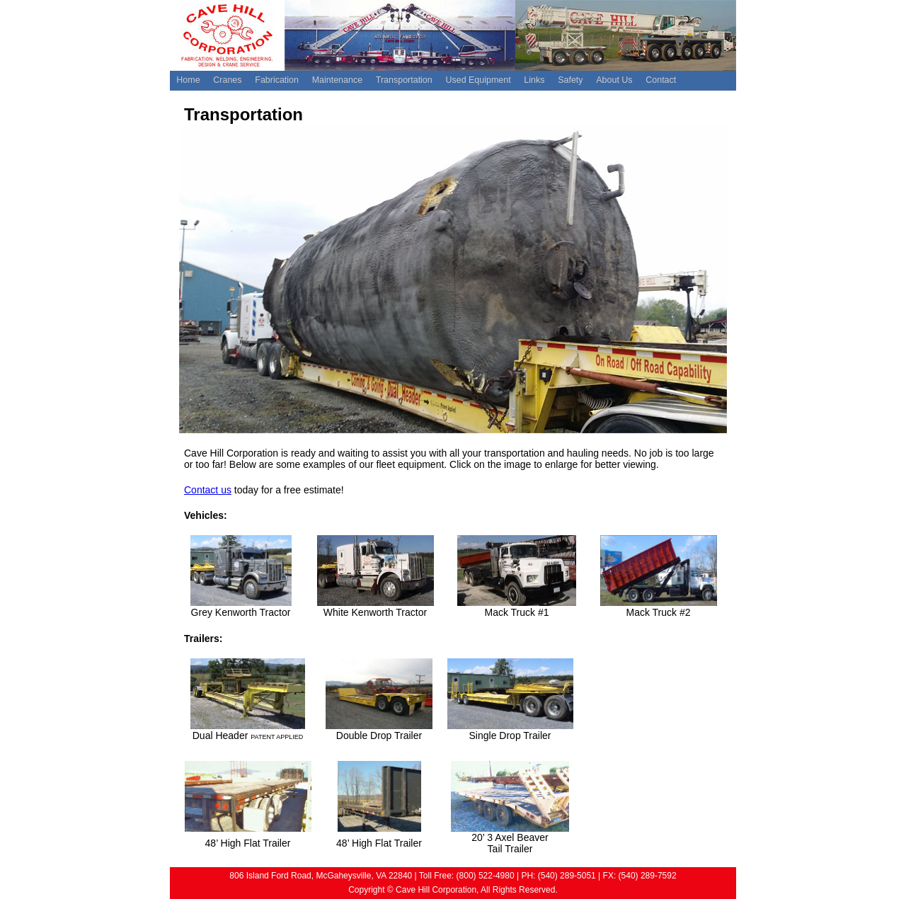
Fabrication (277, 80)
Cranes (227, 80)
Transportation (404, 80)
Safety (570, 80)
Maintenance (337, 80)
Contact (661, 80)
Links (534, 80)
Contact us (207, 490)
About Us (614, 80)
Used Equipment (477, 80)
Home (188, 80)
